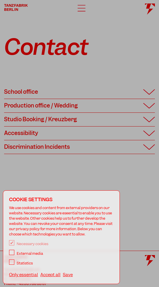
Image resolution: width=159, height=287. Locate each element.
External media (26, 253)
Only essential (23, 275)
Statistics (21, 263)
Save (68, 275)
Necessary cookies (28, 243)
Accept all (50, 275)
